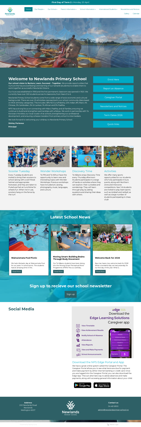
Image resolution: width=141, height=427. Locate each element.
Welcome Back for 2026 (107, 258)
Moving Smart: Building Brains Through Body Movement (68, 258)
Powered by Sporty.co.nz (28, 424)
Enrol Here (113, 79)
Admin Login (112, 424)
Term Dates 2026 (113, 115)
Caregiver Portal (113, 97)
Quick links (113, 124)
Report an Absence (113, 88)
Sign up (71, 294)
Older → (70, 279)
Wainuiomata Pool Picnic (24, 258)
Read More (16, 272)
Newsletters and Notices (113, 106)
